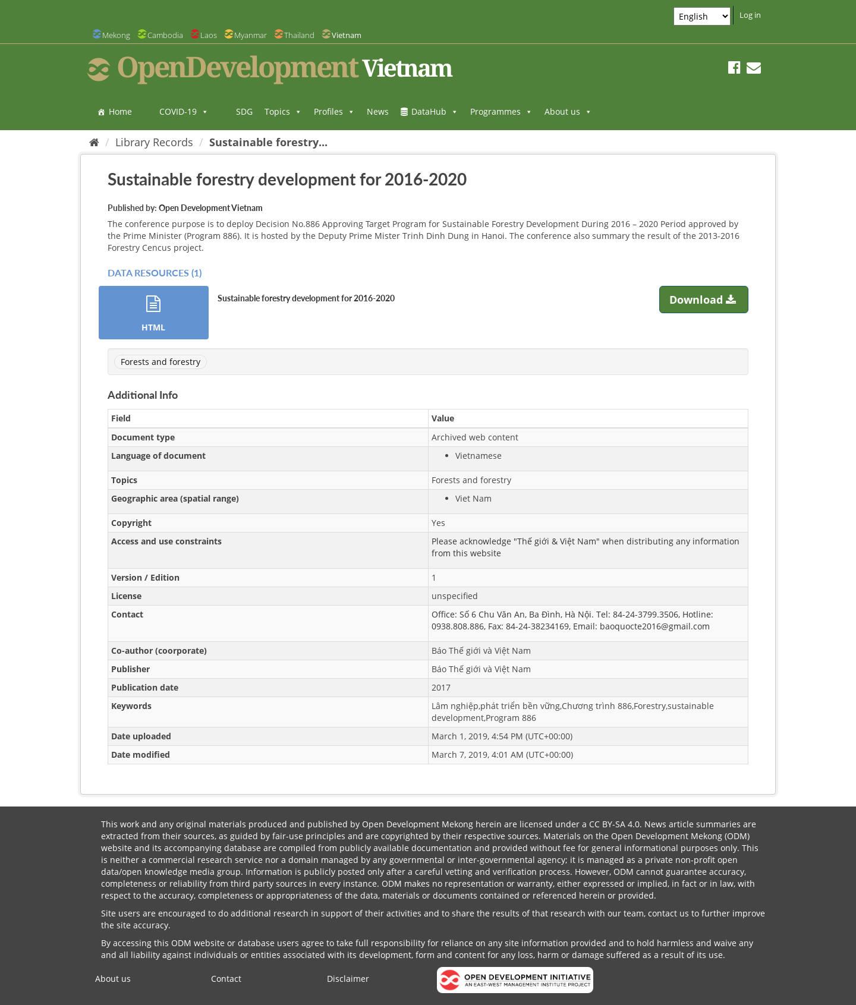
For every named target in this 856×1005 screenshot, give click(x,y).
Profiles (334, 111)
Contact (226, 978)
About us (568, 111)
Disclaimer (348, 978)
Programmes (501, 111)
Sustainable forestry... (268, 142)
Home (120, 111)
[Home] (94, 142)
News (378, 111)
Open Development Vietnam (211, 208)
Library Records (154, 142)
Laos (208, 35)
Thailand (299, 35)
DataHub (434, 111)
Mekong (116, 35)
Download (704, 299)
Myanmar (250, 35)
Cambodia (165, 35)
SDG (244, 111)
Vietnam (346, 35)
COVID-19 (184, 111)
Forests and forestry (160, 361)
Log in (750, 15)
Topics (283, 111)
